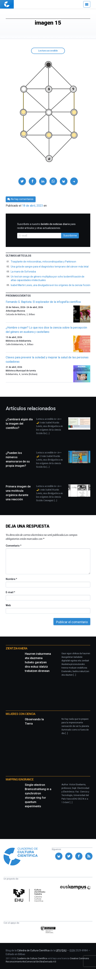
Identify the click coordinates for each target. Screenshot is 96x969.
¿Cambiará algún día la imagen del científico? (19, 424)
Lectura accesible (48, 50)
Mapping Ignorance (19, 779)
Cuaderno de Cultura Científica (32, 958)
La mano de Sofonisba (23, 271)
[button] (22, 181)
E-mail (10, 592)
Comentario (13, 545)
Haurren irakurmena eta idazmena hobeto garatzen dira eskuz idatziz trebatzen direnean (38, 662)
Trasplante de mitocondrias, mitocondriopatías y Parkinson (43, 261)
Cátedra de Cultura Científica (33, 950)
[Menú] (86, 4)
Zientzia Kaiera (16, 648)
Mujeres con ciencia (20, 714)
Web (8, 605)
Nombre (11, 579)
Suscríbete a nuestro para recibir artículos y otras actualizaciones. (46, 226)
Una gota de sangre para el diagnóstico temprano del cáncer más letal (49, 266)
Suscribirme (70, 235)
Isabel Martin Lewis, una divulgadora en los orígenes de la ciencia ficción (50, 285)
